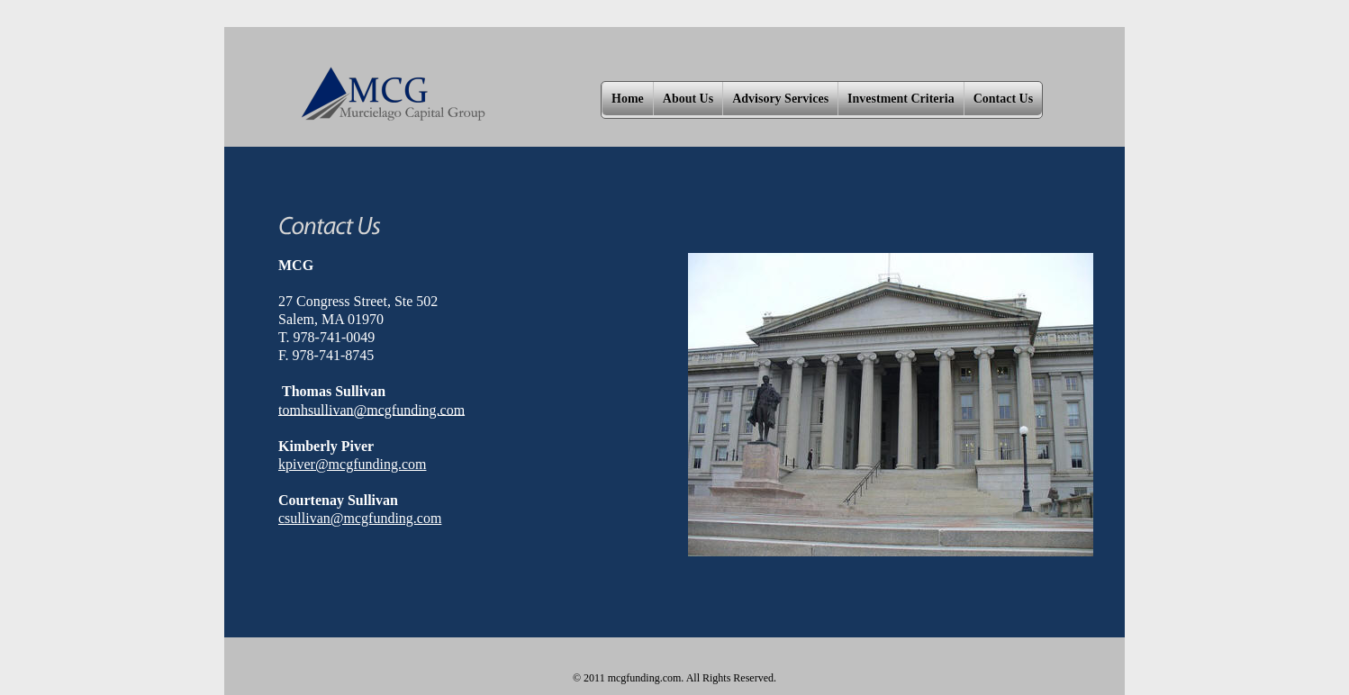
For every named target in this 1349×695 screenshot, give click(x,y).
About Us (688, 98)
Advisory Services (780, 98)
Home (627, 98)
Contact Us (1003, 98)
